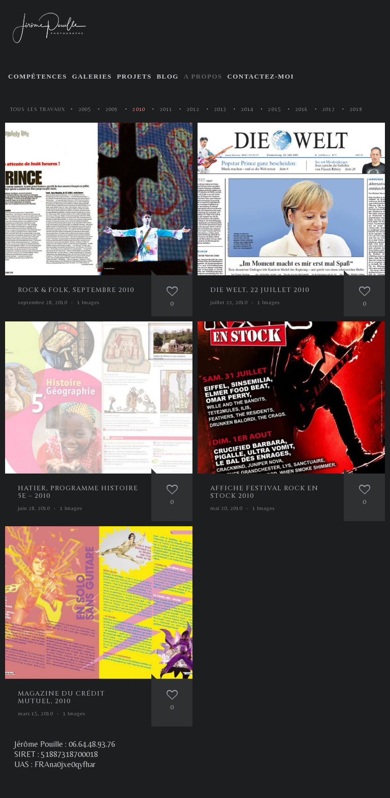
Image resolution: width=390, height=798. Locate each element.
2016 (302, 109)
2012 (193, 109)
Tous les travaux (38, 109)
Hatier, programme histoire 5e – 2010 (78, 492)
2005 (85, 109)
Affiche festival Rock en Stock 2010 (264, 492)
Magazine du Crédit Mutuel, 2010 (61, 697)
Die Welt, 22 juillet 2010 (260, 290)
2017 (328, 109)
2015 (274, 109)
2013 (220, 109)
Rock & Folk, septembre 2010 (76, 290)
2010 (139, 109)
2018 (356, 109)
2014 (247, 109)
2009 (112, 109)
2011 (166, 109)
